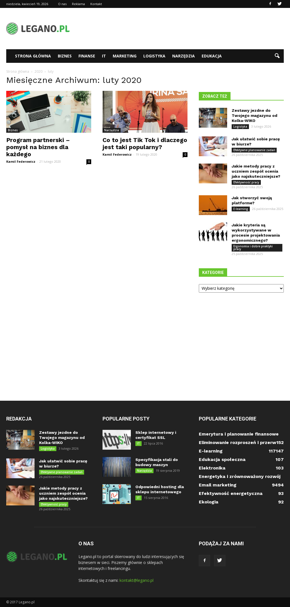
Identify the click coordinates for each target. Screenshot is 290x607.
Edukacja (212, 56)
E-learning (240, 209)
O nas (62, 4)
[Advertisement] (180, 28)
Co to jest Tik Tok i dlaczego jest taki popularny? (145, 143)
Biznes (65, 56)
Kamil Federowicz (20, 161)
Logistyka (154, 56)
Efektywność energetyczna (231, 493)
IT (104, 56)
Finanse (86, 56)
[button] (277, 56)
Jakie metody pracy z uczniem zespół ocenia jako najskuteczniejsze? (256, 171)
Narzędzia (183, 56)
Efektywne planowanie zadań (254, 150)
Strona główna (33, 56)
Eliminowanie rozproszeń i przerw (237, 442)
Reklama (78, 4)
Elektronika (212, 468)
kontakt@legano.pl (136, 580)
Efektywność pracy (246, 182)
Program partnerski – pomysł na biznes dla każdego (38, 147)
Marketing (125, 56)
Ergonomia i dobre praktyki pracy (253, 247)
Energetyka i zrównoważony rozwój (239, 476)
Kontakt (96, 4)
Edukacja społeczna (222, 459)
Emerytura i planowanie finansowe (239, 434)
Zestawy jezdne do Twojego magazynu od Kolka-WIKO (254, 115)
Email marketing (217, 485)
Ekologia (208, 502)
